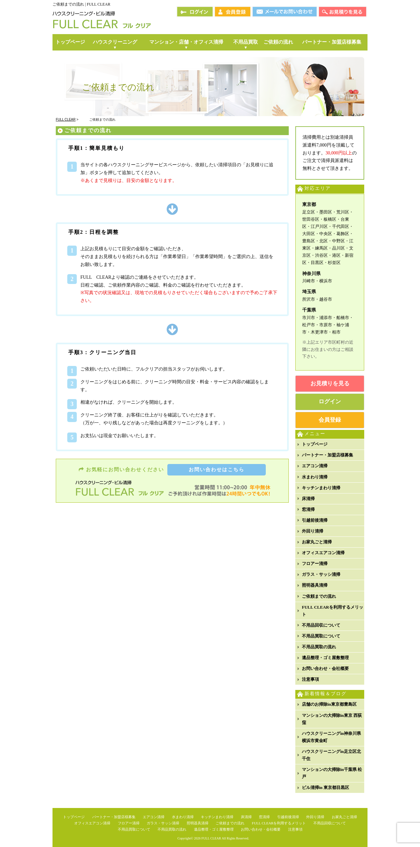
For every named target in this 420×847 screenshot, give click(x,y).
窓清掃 (308, 509)
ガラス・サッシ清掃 (321, 574)
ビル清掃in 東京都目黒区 (325, 787)
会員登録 (330, 420)
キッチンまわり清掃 (321, 487)
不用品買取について (321, 636)
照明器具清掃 (314, 585)
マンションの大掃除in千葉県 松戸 (332, 773)
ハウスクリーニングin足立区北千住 (331, 755)
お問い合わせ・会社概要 (325, 668)
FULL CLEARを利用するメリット (332, 611)
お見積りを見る (329, 383)
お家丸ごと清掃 (317, 541)
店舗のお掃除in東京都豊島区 (329, 704)
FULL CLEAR (211, 838)
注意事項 (310, 679)
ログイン (330, 401)
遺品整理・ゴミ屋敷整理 (325, 657)
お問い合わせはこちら (216, 469)
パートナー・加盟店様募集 (327, 455)
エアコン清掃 (314, 465)
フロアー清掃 (314, 563)
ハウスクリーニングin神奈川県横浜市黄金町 (331, 737)
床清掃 (308, 498)
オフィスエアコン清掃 (323, 552)
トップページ (314, 444)
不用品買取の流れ (319, 646)
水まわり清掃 (314, 476)
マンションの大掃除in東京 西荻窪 (332, 719)
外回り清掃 (312, 531)
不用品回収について (321, 625)
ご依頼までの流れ (319, 596)
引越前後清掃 (314, 520)
